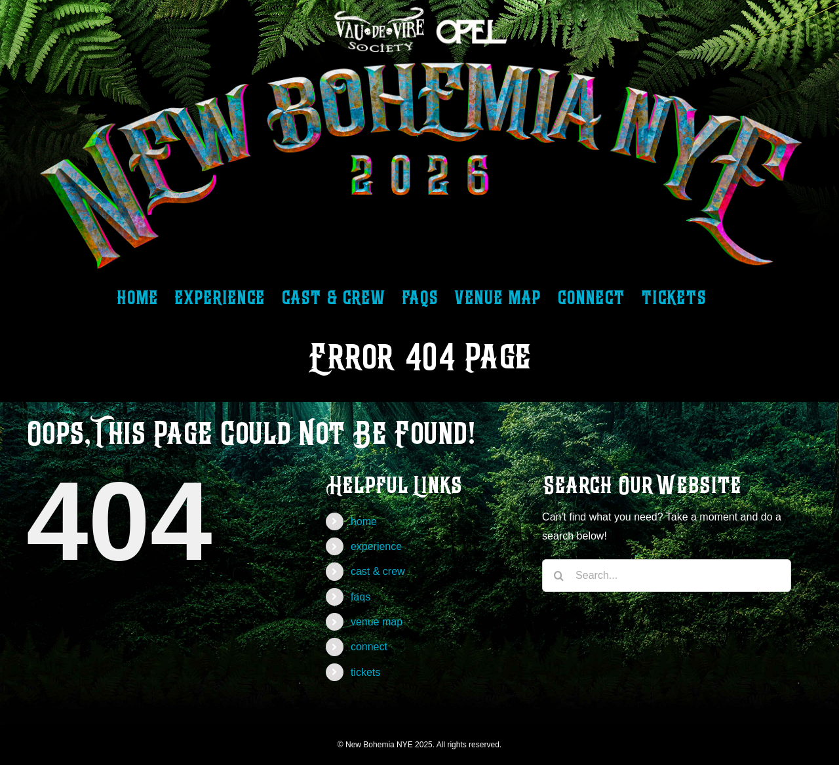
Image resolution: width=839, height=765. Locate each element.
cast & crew (378, 571)
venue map (376, 621)
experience (376, 546)
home (364, 521)
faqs (360, 596)
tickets (365, 672)
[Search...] (666, 575)
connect (369, 646)
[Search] (558, 575)
